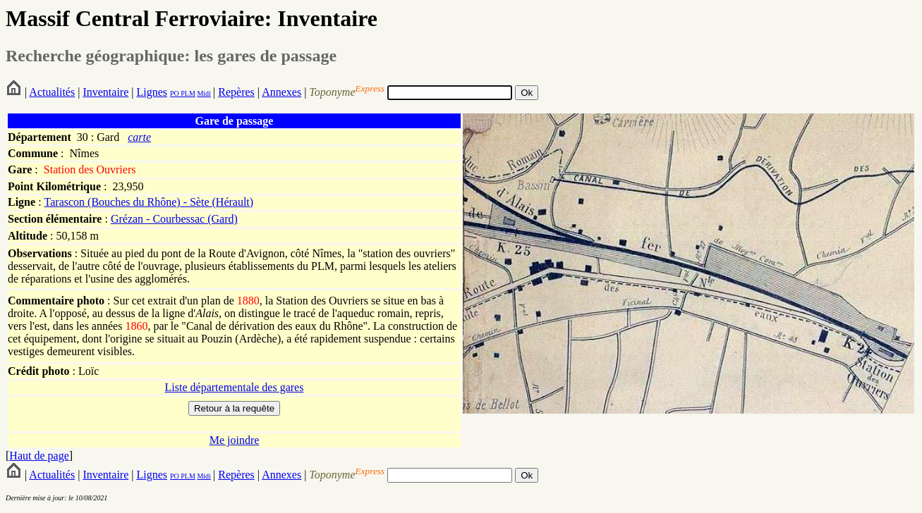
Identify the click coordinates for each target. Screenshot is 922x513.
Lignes (151, 92)
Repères (236, 92)
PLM (187, 93)
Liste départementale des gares (234, 387)
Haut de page (38, 456)
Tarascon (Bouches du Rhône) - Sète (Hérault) (149, 202)
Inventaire (105, 92)
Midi (203, 93)
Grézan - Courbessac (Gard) (174, 219)
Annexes (281, 92)
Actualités (52, 92)
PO (174, 93)
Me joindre (235, 440)
